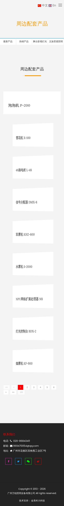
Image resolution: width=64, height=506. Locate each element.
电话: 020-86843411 (16, 441)
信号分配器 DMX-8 (29, 202)
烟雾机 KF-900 (28, 363)
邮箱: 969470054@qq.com (21, 445)
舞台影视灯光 (40, 41)
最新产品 (7, 41)
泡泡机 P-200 (19, 105)
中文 (43, 5)
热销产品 (23, 41)
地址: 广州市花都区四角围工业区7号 (24, 450)
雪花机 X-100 (27, 137)
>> (13, 392)
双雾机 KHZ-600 (28, 234)
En (52, 5)
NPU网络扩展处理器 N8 (31, 298)
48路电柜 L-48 (28, 170)
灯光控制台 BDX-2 (29, 331)
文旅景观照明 (56, 41)
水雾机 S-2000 (28, 266)
